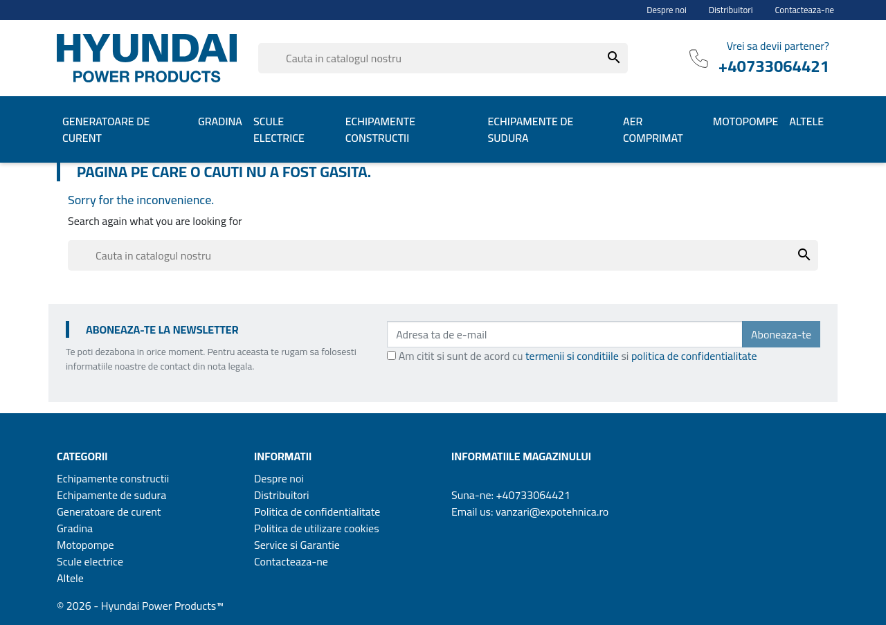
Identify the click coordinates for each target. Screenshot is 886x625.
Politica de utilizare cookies (316, 528)
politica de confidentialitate (694, 355)
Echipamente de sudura (111, 494)
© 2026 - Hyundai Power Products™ (140, 605)
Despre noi (667, 10)
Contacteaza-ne (805, 10)
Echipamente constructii (113, 478)
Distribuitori (731, 10)
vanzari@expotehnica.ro (552, 511)
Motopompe (85, 544)
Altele (70, 578)
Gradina (75, 528)
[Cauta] (443, 58)
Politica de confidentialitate (317, 511)
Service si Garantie (297, 544)
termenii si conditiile (572, 355)
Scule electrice (90, 561)
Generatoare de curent (109, 511)
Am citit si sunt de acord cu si (578, 355)
